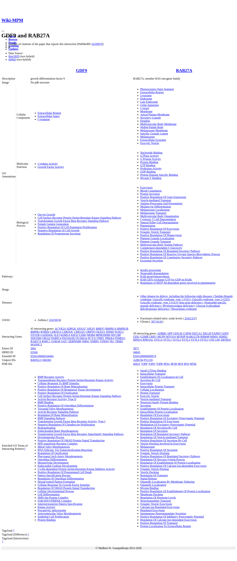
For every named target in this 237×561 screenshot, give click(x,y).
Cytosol (144, 108)
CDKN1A (55, 331)
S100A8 (55, 341)
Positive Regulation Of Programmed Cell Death (65, 472)
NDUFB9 (36, 338)
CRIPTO (91, 331)
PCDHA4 (81, 338)
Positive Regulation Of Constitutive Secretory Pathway (171, 257)
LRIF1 (153, 336)
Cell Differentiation (49, 494)
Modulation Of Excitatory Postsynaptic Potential (167, 424)
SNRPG (94, 341)
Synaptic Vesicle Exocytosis (156, 503)
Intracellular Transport (153, 373)
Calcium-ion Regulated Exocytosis (160, 507)
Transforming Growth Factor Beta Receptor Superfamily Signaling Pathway (81, 434)
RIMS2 (223, 336)
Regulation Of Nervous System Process (162, 459)
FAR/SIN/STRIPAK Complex (55, 500)
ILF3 (57, 334)
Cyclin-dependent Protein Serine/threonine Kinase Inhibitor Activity (76, 469)
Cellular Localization (152, 389)
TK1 (111, 341)
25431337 (190, 318)
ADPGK (71, 328)
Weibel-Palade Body (152, 127)
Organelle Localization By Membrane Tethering (167, 481)
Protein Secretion (150, 193)
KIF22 (74, 334)
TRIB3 (119, 341)
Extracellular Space (49, 116)
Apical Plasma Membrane (155, 114)
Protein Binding (149, 162)
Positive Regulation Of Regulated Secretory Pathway (170, 251)
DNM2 (110, 331)
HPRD (12, 59)
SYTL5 (204, 339)
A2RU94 (138, 360)
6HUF (136, 363)
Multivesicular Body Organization (159, 216)
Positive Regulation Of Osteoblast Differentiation (66, 405)
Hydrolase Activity (151, 168)
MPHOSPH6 (103, 334)
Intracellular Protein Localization (159, 411)
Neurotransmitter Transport (155, 500)
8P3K (193, 363)
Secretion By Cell (150, 380)
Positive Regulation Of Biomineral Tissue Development (69, 389)
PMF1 (100, 338)
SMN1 (86, 341)
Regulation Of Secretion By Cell (158, 427)
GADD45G (46, 334)
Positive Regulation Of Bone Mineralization (63, 386)
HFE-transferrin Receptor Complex (58, 443)
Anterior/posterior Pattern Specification (60, 503)
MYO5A (171, 336)
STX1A (158, 339)
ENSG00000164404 (42, 356)
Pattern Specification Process (54, 475)
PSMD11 (120, 338)
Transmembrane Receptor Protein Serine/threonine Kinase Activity (75, 380)
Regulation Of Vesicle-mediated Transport (164, 437)
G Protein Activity (150, 158)
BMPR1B (122, 328)
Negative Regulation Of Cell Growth (58, 230)
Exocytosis (146, 187)
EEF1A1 (197, 333)
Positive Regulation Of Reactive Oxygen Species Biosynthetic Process (180, 254)
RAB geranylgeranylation (154, 276)
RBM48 (204, 336)
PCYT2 (92, 338)
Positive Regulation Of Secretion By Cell (163, 440)
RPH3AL (148, 339)
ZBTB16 (226, 339)
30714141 (156, 321)
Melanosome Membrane (154, 130)
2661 (33, 348)
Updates (13, 48)
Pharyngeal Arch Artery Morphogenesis (60, 456)
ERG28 (207, 333)
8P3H (174, 363)
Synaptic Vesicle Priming (154, 469)
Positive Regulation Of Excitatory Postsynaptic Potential (172, 418)
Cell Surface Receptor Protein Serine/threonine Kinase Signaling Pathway (79, 217)
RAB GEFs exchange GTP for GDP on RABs (166, 279)
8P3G (167, 363)
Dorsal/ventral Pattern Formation (56, 481)
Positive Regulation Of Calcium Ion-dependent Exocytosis (173, 465)
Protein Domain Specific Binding (159, 174)
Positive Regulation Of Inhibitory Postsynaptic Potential (172, 516)
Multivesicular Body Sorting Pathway (161, 244)
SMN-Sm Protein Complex (53, 497)
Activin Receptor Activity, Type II (57, 399)
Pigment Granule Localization (157, 238)
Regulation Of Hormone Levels (158, 497)
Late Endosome (149, 101)
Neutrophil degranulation (154, 273)
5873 (136, 348)
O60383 (46, 360)
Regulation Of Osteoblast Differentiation (61, 478)
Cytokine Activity (48, 163)
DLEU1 (100, 331)
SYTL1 (167, 339)
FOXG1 (119, 331)
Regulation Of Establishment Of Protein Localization (170, 462)
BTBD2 (44, 331)
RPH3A (137, 339)
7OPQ (151, 363)
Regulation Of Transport (154, 475)
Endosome (146, 98)
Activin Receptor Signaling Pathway (58, 411)
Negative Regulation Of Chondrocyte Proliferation (66, 424)
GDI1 (136, 336)
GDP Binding (148, 171)
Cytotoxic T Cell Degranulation (158, 219)
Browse (12, 39)
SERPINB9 (74, 341)
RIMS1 (214, 336)
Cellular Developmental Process (56, 491)
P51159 (148, 360)
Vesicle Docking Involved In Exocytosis (163, 443)
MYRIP (181, 336)
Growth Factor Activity (51, 166)
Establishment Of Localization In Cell (161, 376)
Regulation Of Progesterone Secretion (59, 233)
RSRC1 (46, 341)
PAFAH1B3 (68, 338)
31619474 (54, 320)
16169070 (97, 44)
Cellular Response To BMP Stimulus (58, 383)
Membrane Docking (151, 494)
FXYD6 (35, 334)
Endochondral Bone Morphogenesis (58, 430)
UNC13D (214, 339)
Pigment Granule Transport (155, 241)
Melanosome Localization (155, 209)
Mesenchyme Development (53, 462)
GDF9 (81, 70)
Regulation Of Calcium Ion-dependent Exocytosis (168, 519)
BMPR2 (35, 331)
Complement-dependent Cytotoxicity (161, 247)
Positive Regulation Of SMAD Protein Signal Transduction (71, 440)
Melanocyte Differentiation (155, 206)
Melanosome (147, 136)
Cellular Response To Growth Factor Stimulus (64, 484)
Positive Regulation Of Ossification (58, 392)
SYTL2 (177, 339)
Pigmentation (147, 225)
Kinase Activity (46, 507)
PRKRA (109, 338)
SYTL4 (195, 339)
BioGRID (13, 56)
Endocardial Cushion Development (57, 465)
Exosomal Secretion (151, 260)
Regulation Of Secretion (154, 430)
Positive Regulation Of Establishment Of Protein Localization (175, 491)
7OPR (159, 363)
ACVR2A (60, 328)
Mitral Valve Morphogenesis (54, 446)
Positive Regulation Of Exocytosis (159, 228)
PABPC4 (56, 338)
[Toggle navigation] (2, 31)
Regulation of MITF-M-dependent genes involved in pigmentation (177, 282)
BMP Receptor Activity (51, 376)
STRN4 (104, 341)
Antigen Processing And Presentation (161, 203)
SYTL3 (186, 339)
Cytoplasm (44, 119)
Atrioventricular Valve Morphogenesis (59, 513)
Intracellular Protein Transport (157, 386)
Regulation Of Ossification (53, 453)
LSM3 (82, 334)
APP (169, 333)
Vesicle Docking (149, 472)
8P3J (186, 363)
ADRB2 (161, 333)
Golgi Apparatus (149, 105)
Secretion (145, 405)
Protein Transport (150, 392)
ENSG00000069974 (144, 356)
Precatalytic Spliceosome (52, 510)
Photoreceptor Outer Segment (157, 89)
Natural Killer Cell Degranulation (159, 222)
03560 (34, 352)
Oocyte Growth (46, 214)
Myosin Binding (149, 488)
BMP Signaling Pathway (52, 418)
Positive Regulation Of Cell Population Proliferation (67, 227)
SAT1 (64, 341)
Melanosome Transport (153, 212)
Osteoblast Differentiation (52, 459)
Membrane (146, 111)
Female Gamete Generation (53, 224)
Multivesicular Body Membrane (158, 124)
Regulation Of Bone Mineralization (58, 415)
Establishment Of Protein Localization (162, 408)
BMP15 (100, 328)
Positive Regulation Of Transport (159, 522)
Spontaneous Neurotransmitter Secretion (163, 513)
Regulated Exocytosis (152, 510)
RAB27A (184, 70)
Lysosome (146, 95)
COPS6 (187, 333)
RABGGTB (193, 336)
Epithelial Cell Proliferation (53, 516)
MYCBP (116, 334)
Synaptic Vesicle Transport (155, 232)
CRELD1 (79, 331)
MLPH (161, 336)
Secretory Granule (150, 117)
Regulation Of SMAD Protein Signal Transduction (66, 488)
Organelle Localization (153, 484)
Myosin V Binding (150, 178)
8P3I (180, 363)
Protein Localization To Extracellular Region (165, 526)
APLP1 (91, 328)
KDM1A (65, 334)
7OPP (144, 363)
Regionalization (46, 427)
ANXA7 (81, 328)
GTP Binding (147, 165)
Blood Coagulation (151, 190)
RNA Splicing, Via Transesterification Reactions (65, 449)
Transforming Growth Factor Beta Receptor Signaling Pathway (73, 220)
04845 (136, 352)
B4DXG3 (36, 360)
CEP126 (177, 333)
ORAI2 (46, 338)
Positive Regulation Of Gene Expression (163, 197)
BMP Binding (45, 402)
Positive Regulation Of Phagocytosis (161, 235)
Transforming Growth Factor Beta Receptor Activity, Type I (71, 421)
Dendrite (145, 120)
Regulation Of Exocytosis (154, 415)
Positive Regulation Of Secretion (158, 449)
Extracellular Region (49, 112)
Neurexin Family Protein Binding (159, 402)
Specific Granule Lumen (154, 133)
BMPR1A (110, 328)
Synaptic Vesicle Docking (154, 453)
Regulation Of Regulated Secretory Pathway (165, 434)
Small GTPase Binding (153, 370)
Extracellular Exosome (153, 139)
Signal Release (148, 478)
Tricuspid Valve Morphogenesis (56, 408)
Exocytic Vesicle (149, 143)
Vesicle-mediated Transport (155, 200)
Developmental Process (51, 437)
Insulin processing (150, 270)
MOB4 (91, 334)
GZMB (144, 336)
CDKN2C (67, 331)
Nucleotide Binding (151, 152)
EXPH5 (216, 333)
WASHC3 (36, 344)
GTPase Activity (149, 155)
